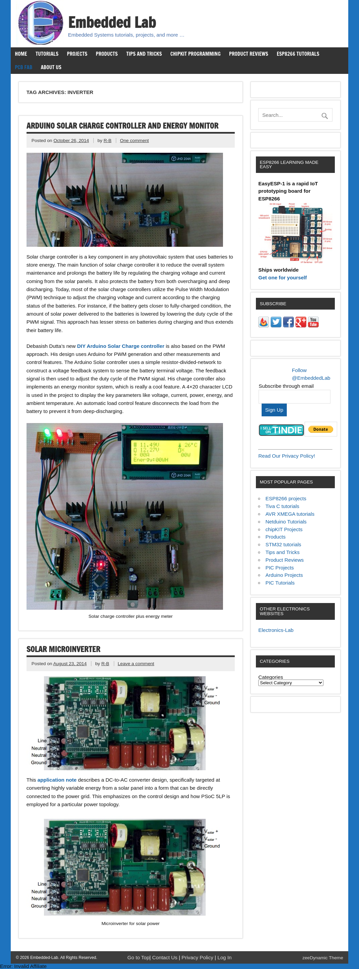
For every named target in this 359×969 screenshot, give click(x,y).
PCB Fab (23, 67)
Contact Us (165, 957)
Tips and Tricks (144, 53)
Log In (224, 957)
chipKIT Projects (284, 529)
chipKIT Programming (195, 53)
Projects (77, 53)
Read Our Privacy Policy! (286, 456)
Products (107, 53)
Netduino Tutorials (286, 521)
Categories (270, 677)
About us (51, 67)
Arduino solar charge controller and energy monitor (123, 125)
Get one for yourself (282, 277)
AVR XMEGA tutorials (290, 514)
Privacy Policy (198, 957)
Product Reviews (248, 53)
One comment (134, 140)
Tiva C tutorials (283, 506)
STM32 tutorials (283, 544)
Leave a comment (136, 663)
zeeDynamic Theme (322, 957)
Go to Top (138, 957)
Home (21, 53)
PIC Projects (280, 567)
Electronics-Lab (276, 630)
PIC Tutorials (280, 583)
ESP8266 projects (286, 498)
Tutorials (47, 53)
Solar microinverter (63, 649)
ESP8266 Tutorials (298, 53)
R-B (107, 140)
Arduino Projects (284, 575)
